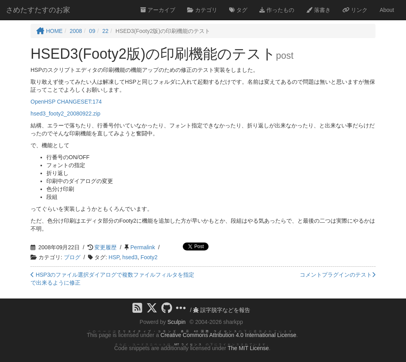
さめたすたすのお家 (38, 10)
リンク (355, 10)
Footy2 (149, 257)
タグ (238, 10)
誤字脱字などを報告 (221, 310)
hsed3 (130, 257)
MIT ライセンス (188, 344)
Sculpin (176, 322)
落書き (318, 10)
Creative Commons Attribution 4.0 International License (228, 335)
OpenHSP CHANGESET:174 (66, 101)
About (386, 10)
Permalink (142, 247)
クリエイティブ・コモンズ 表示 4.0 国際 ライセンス (178, 331)
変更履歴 (105, 247)
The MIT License (248, 348)
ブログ (72, 257)
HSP (114, 257)
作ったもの (276, 10)
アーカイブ (157, 10)
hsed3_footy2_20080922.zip (65, 113)
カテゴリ (202, 10)
